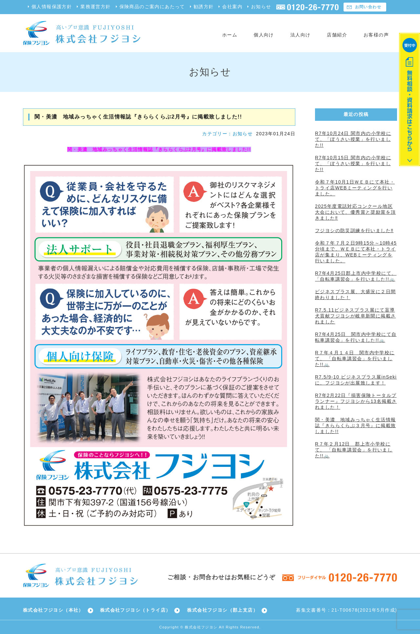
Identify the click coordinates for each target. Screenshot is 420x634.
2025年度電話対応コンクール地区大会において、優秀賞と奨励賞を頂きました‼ (355, 212)
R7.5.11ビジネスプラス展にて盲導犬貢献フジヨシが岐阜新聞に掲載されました (355, 315)
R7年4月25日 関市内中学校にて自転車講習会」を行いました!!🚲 (355, 337)
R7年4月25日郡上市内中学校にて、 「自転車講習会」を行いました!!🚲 (355, 276)
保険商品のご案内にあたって (152, 6)
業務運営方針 (95, 6)
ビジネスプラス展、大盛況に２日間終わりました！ (355, 294)
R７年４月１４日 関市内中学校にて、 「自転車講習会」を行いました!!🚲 (355, 358)
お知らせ (261, 6)
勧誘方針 (204, 6)
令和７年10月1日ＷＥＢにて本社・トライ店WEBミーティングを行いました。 (355, 187)
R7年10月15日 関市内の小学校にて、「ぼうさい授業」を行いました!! (353, 163)
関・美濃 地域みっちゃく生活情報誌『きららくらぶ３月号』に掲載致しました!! (355, 425)
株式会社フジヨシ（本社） (53, 610)
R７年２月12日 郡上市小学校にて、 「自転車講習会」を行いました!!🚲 (353, 449)
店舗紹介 (337, 34)
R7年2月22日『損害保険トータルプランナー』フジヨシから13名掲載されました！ (356, 401)
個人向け (264, 34)
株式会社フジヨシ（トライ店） (135, 610)
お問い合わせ (368, 7)
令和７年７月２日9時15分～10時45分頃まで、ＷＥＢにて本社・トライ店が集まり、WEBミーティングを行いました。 (356, 251)
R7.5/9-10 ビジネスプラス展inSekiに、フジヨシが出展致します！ (356, 379)
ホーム (229, 34)
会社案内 (232, 6)
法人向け (300, 34)
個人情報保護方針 (52, 6)
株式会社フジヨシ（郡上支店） (222, 610)
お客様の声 (376, 34)
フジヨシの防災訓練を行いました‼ (354, 230)
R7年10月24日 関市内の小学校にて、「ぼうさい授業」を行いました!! (353, 139)
